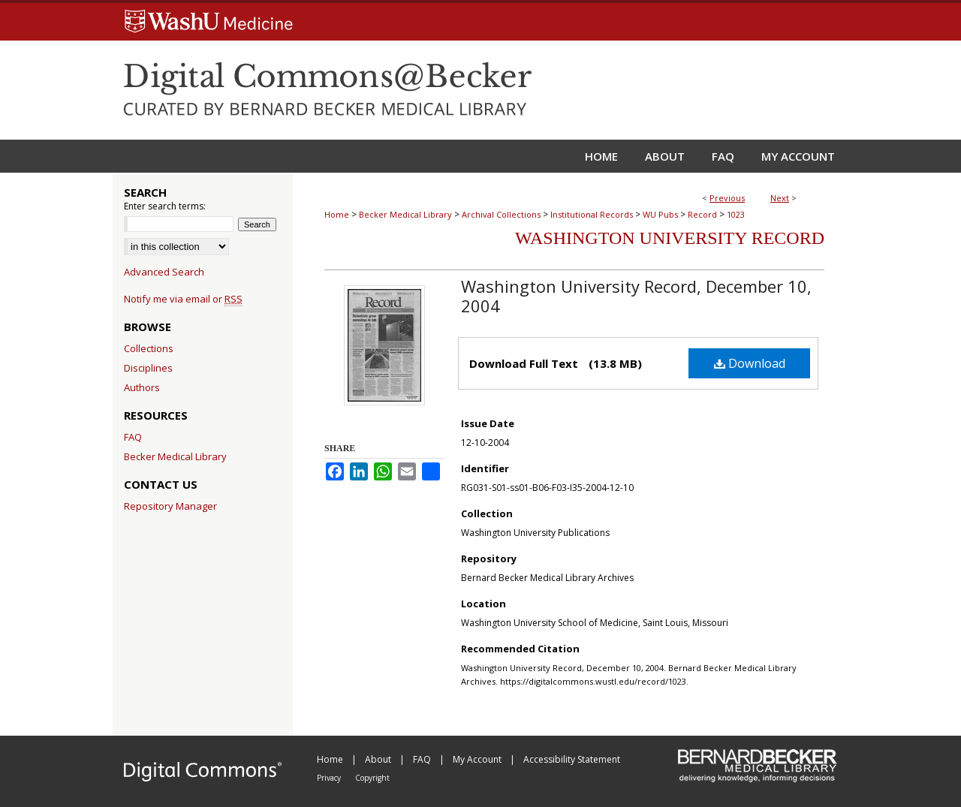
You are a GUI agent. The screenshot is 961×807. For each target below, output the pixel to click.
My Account (478, 759)
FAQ (133, 437)
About (379, 759)
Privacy (330, 777)
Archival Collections (501, 214)
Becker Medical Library (405, 214)
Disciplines (148, 368)
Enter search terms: (165, 206)
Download (749, 363)
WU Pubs (660, 214)
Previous (727, 197)
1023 (736, 214)
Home (336, 214)
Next (779, 197)
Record (702, 214)
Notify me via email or (183, 299)
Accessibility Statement (571, 759)
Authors (142, 387)
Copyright (372, 777)
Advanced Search (164, 272)
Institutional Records (591, 214)
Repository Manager (170, 506)
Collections (148, 348)
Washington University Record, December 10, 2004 (636, 296)
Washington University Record (669, 238)
